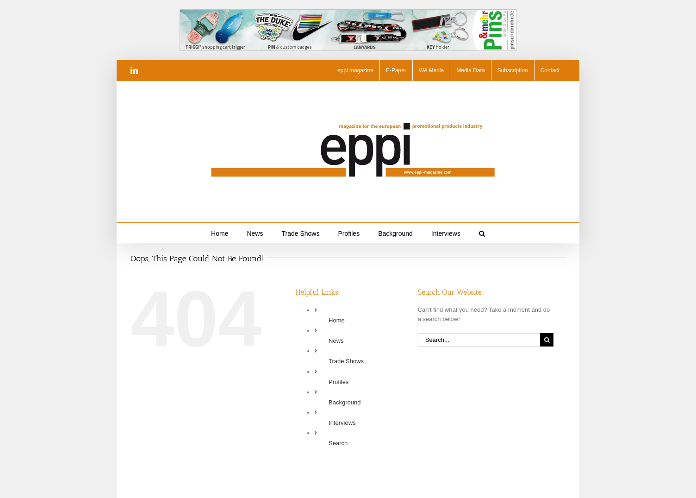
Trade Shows (346, 361)
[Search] (546, 340)
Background (344, 402)
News (336, 340)
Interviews (342, 422)
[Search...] (479, 340)
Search (338, 443)
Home (337, 320)
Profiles (338, 381)
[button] (482, 233)
